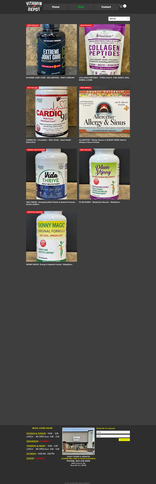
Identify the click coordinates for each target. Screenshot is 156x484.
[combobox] (119, 19)
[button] (123, 6)
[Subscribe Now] (124, 439)
